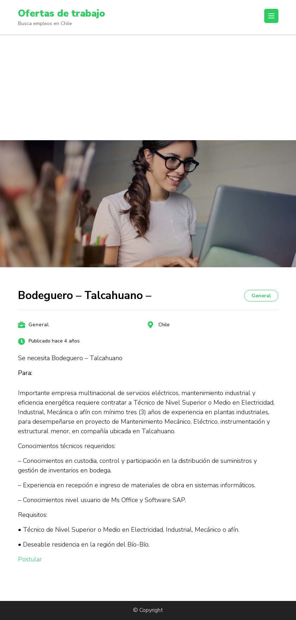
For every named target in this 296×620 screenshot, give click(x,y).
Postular (30, 559)
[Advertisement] (148, 87)
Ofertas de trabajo (62, 13)
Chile (164, 324)
